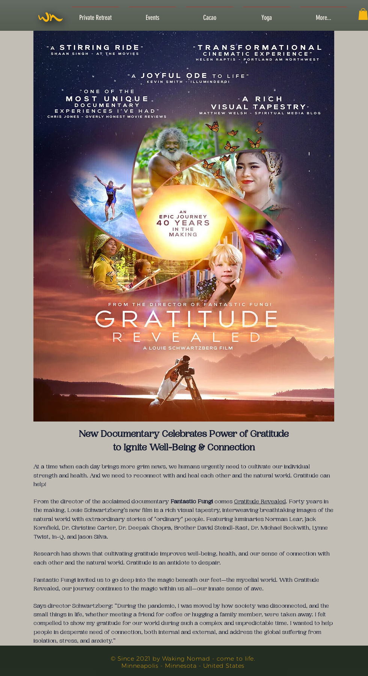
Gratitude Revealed (260, 501)
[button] (363, 14)
